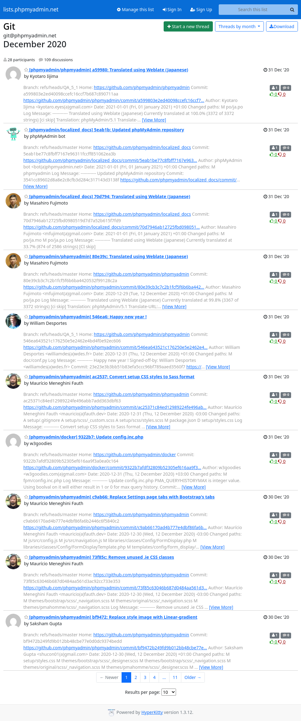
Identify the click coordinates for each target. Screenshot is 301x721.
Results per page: (142, 692)
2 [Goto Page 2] (136, 677)
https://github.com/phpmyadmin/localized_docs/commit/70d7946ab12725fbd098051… (112, 227)
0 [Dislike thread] (282, 94)
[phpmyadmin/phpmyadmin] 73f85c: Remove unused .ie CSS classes (99, 557)
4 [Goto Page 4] (154, 677)
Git (9, 26)
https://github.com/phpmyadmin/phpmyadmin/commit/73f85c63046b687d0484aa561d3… (115, 588)
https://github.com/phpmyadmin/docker (134, 454)
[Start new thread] (188, 26)
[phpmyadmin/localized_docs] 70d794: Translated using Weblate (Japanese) (107, 196)
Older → (192, 677)
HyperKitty (152, 712)
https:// (193, 367)
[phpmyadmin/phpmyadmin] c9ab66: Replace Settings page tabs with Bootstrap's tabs (119, 497)
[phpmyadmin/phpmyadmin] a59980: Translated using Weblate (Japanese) (106, 70)
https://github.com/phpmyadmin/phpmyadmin (142, 87)
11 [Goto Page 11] (175, 677)
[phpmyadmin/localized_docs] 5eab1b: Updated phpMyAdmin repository (104, 130)
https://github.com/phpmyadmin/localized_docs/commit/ (178, 180)
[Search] (292, 9)
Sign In (172, 9)
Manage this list (135, 9)
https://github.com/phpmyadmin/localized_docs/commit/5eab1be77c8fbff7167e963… (110, 160)
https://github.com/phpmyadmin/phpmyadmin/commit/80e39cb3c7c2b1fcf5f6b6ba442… (114, 287)
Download (281, 26)
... (164, 677)
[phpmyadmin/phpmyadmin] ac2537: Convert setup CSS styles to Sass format (109, 377)
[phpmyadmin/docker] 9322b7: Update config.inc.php (84, 437)
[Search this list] (253, 9)
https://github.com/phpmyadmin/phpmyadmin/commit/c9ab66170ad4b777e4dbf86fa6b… (115, 527)
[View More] (154, 120)
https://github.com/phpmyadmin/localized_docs (142, 147)
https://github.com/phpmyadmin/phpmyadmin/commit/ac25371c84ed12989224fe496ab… (115, 407)
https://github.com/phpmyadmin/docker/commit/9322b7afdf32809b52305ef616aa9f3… (112, 467)
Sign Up (201, 9)
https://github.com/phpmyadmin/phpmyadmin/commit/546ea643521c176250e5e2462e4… (116, 347)
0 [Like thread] (274, 94)
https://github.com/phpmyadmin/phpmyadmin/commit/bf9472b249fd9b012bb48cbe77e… (115, 648)
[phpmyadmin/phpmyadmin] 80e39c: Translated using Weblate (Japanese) (106, 256)
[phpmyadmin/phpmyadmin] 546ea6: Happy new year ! (85, 317)
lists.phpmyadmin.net (30, 9)
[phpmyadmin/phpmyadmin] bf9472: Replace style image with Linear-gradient (110, 617)
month (237, 26)
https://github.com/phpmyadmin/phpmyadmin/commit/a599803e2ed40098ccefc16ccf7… (114, 100)
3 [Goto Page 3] (145, 677)
